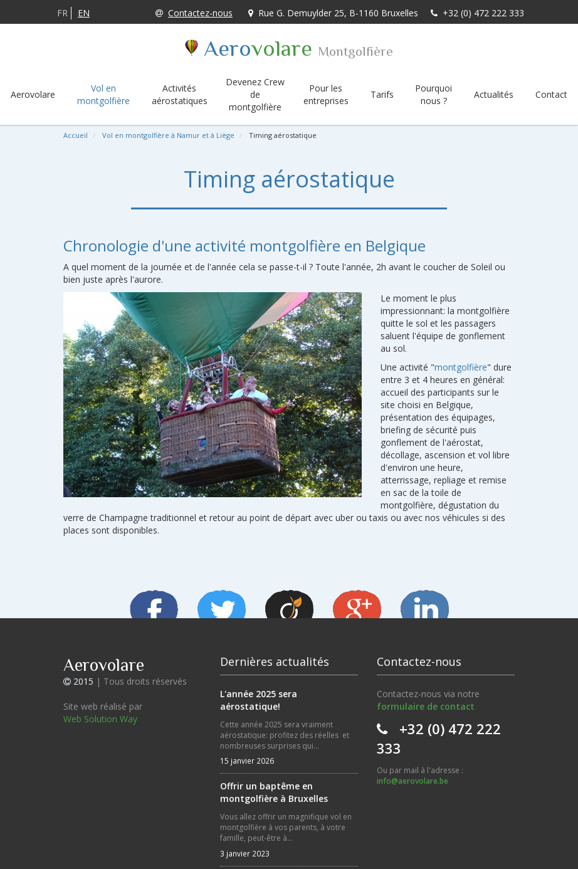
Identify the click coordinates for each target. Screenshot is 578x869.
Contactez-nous (194, 13)
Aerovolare (33, 94)
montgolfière (460, 367)
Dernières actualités (274, 661)
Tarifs (382, 94)
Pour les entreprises (326, 94)
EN (84, 13)
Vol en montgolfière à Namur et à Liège (168, 135)
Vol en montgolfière (103, 94)
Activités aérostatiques (180, 94)
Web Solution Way (100, 719)
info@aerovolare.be (412, 781)
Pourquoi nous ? (433, 94)
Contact (551, 94)
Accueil (75, 135)
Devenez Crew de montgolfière (255, 94)
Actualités (493, 94)
